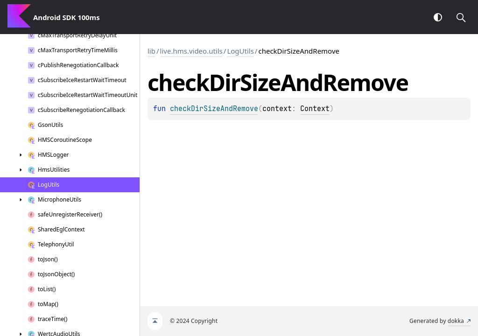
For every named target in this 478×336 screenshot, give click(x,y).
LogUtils (240, 51)
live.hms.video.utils (191, 51)
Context (315, 108)
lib (151, 51)
